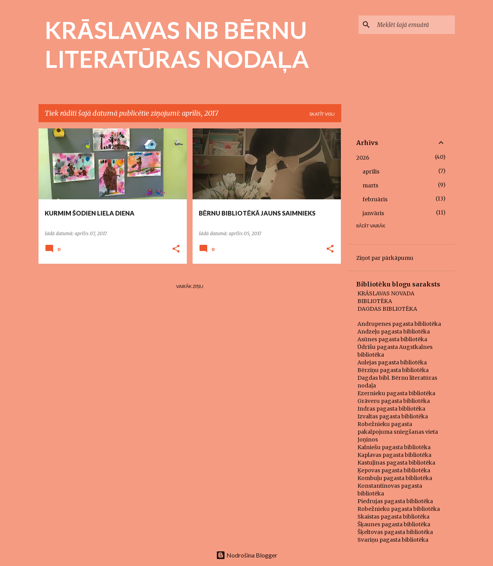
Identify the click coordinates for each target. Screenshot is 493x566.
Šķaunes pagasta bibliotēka (393, 524)
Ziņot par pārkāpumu (384, 257)
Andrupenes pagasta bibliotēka (399, 323)
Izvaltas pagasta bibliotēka (392, 416)
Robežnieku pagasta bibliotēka (398, 508)
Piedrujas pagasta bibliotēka (395, 501)
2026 (362, 157)
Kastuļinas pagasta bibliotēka (396, 462)
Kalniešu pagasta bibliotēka (394, 447)
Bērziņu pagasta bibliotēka (393, 370)
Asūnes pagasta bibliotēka (392, 339)
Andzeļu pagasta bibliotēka (393, 331)
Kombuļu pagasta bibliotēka (394, 478)
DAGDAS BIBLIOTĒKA (387, 308)
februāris (374, 199)
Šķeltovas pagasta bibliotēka (395, 532)
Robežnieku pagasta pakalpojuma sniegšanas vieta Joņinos (397, 432)
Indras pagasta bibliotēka (391, 408)
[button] (176, 249)
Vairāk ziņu (189, 286)
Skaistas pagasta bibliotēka (393, 516)
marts (370, 185)
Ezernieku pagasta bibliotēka (396, 393)
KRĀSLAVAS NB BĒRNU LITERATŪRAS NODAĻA (177, 44)
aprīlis (370, 171)
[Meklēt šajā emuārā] (414, 24)
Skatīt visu (322, 114)
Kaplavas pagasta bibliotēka (394, 454)
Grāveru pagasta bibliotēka (393, 401)
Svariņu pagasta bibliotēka (392, 539)
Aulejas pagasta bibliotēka (392, 362)
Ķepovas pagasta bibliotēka (393, 470)
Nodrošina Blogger (246, 555)
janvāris (373, 213)
